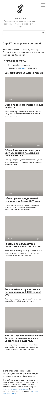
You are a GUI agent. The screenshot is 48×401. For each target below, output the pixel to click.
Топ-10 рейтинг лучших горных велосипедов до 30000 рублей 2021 (23, 292)
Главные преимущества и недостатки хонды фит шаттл (23, 245)
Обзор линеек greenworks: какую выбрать (24, 106)
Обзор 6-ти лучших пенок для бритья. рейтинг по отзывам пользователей (22, 153)
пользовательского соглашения (16, 389)
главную (24, 68)
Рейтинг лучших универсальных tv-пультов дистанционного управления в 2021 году (24, 338)
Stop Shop (20, 18)
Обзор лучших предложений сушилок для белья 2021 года (22, 200)
